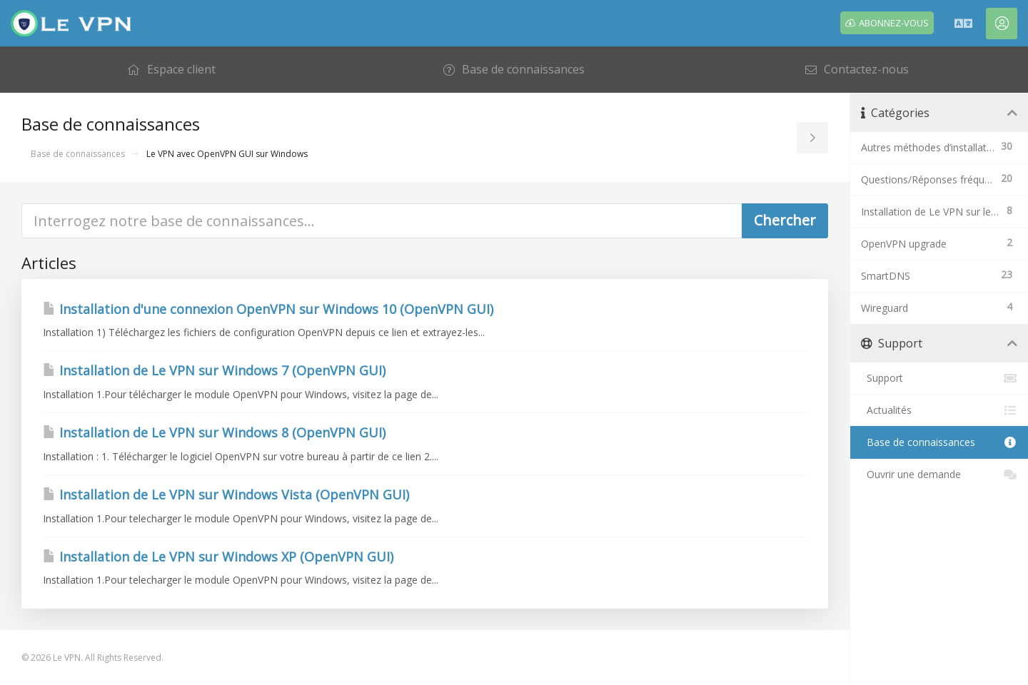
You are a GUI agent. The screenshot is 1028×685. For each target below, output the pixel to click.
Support (939, 378)
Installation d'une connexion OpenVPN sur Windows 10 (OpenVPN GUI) (268, 309)
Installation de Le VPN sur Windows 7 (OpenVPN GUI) (214, 370)
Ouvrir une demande (939, 474)
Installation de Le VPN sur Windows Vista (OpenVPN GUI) (226, 494)
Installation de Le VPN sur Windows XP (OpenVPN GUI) (218, 556)
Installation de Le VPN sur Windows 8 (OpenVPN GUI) (214, 432)
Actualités (939, 410)
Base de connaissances (78, 154)
